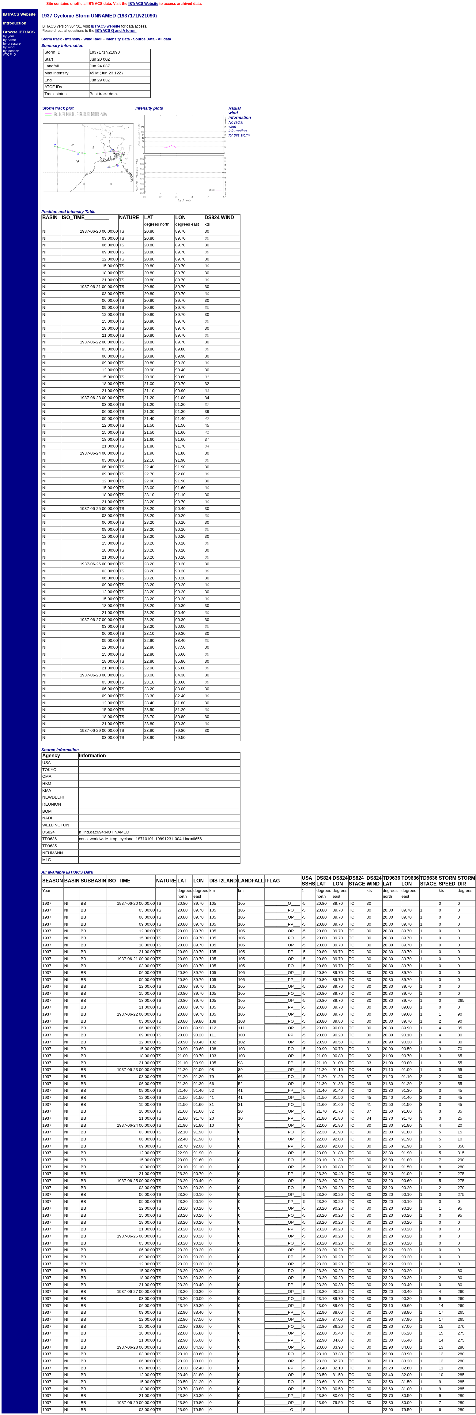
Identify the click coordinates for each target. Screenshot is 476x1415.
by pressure (12, 43)
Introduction (14, 23)
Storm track (51, 39)
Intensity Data (118, 39)
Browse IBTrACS (19, 32)
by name (9, 40)
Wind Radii (92, 39)
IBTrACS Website (143, 4)
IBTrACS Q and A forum (115, 30)
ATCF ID (9, 54)
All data (164, 39)
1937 (46, 15)
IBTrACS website (105, 26)
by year (8, 36)
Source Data (143, 39)
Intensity (72, 39)
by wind (8, 47)
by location (11, 51)
